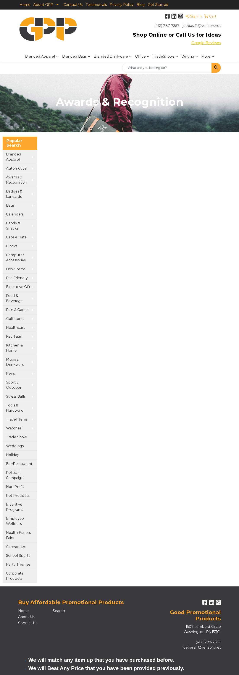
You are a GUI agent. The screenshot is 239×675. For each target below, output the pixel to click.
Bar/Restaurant (19, 464)
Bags (10, 205)
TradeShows (163, 56)
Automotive (16, 168)
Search (59, 611)
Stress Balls (16, 396)
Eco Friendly (17, 278)
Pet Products (17, 496)
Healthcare (16, 327)
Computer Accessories (16, 257)
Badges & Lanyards (14, 194)
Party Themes (18, 564)
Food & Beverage (14, 298)
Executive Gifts (19, 287)
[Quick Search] (167, 68)
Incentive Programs (14, 507)
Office (140, 56)
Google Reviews (206, 42)
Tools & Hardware (14, 408)
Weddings (15, 446)
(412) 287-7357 (166, 26)
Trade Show (16, 437)
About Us (26, 617)
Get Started (158, 5)
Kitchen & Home (14, 348)
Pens (10, 373)
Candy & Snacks (13, 225)
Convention (16, 547)
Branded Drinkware (111, 56)
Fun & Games (17, 310)
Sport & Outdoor (13, 385)
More (205, 56)
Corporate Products (15, 576)
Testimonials (96, 5)
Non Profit (15, 487)
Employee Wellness (15, 521)
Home (25, 5)
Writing (187, 56)
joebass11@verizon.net (201, 26)
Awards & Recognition (16, 180)
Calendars (14, 214)
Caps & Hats (16, 237)
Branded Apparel (40, 56)
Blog (141, 5)
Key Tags (14, 336)
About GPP (43, 5)
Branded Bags (74, 56)
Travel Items (16, 419)
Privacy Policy (122, 5)
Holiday (12, 455)
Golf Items (15, 319)
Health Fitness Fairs (18, 535)
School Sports (18, 556)
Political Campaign (15, 475)
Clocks (11, 246)
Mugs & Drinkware (15, 362)
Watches (13, 428)
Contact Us (72, 5)
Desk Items (15, 269)
